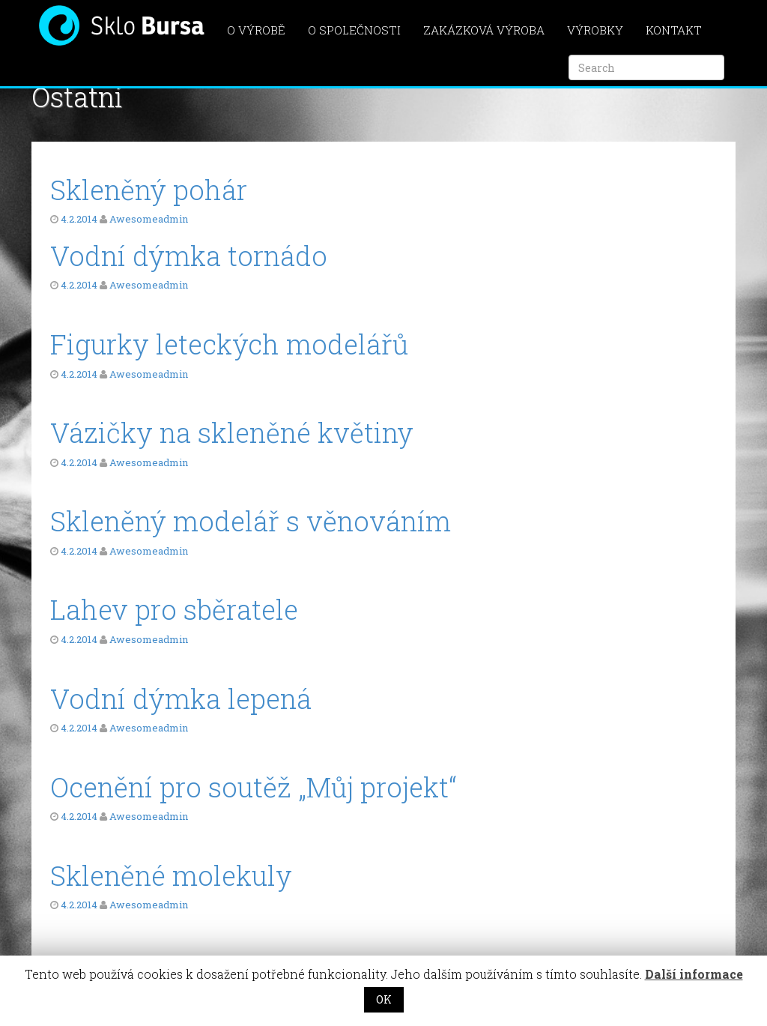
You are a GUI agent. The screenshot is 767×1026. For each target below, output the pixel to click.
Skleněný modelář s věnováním (250, 521)
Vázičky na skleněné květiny (231, 432)
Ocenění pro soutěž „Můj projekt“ (253, 787)
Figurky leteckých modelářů (229, 344)
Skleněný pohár (148, 190)
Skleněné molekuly (171, 875)
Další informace (694, 974)
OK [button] (384, 999)
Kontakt (674, 29)
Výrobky (595, 29)
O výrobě (256, 29)
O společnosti (354, 29)
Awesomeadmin (148, 219)
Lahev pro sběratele (174, 609)
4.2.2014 (79, 219)
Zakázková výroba (484, 29)
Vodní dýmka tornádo (188, 256)
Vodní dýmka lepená (181, 698)
